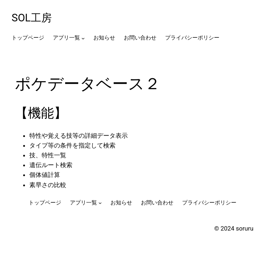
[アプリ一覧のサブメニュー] (83, 38)
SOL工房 (32, 18)
